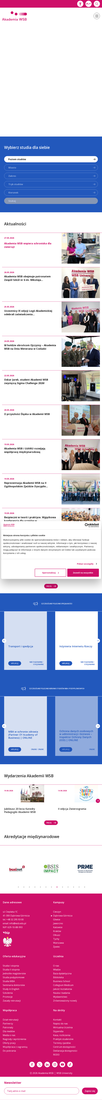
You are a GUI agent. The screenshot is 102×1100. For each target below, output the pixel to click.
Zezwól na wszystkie (83, 572)
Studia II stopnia (11, 969)
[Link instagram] (55, 1064)
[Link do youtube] (62, 1064)
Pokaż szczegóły (85, 564)
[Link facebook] (32, 1064)
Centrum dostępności (64, 1046)
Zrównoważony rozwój (65, 1000)
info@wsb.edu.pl (17, 923)
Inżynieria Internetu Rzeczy (75, 646)
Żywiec (56, 946)
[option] (51, 77)
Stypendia (58, 1031)
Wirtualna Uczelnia (63, 1027)
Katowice (57, 927)
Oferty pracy (9, 1043)
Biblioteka (58, 977)
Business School (61, 981)
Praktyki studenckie (63, 1039)
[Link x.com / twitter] (39, 1064)
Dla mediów (9, 1031)
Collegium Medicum (63, 985)
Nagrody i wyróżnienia (14, 1039)
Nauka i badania (61, 992)
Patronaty (8, 1027)
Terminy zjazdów (62, 1043)
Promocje (8, 996)
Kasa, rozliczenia (61, 1035)
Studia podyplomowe (13, 977)
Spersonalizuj (50, 572)
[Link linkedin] (47, 1064)
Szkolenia (8, 992)
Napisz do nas (60, 1023)
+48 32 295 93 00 (15, 919)
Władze (57, 969)
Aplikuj (65, 663)
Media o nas (9, 1035)
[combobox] (88, 4)
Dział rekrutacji (10, 1019)
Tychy (56, 938)
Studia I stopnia (11, 965)
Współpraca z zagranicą (15, 1046)
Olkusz (56, 935)
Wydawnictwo (60, 996)
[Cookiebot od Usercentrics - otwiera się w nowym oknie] (87, 525)
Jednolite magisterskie (14, 973)
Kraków (57, 931)
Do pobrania (9, 1050)
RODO (56, 1054)
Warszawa (58, 942)
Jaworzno (58, 923)
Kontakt (57, 1019)
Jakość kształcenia (62, 989)
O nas (56, 965)
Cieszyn (57, 911)
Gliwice (56, 919)
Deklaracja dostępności (65, 1050)
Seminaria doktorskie (14, 985)
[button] (80, 4)
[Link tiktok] (70, 1064)
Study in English (11, 989)
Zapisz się (90, 1091)
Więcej (51, 586)
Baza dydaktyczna (62, 973)
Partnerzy (8, 1023)
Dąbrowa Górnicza (62, 915)
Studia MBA (9, 981)
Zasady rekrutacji (12, 1000)
